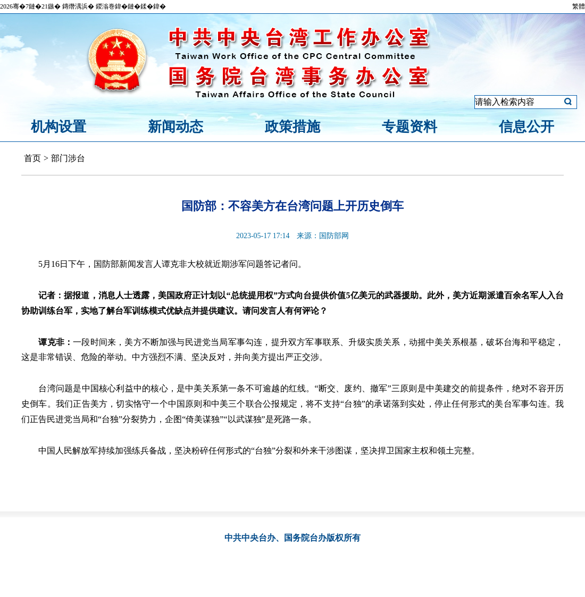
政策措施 (292, 126)
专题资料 (409, 126)
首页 (32, 158)
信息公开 (526, 126)
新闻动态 (175, 126)
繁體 (578, 6)
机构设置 (58, 126)
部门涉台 (68, 158)
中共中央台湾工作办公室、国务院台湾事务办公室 (292, 49)
